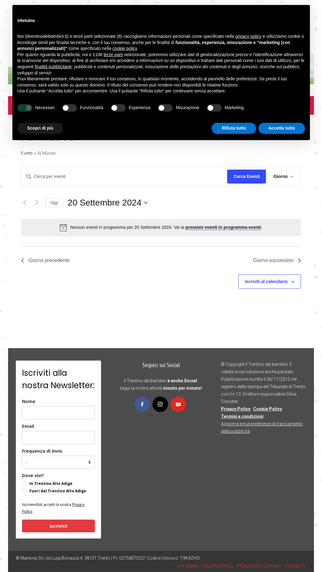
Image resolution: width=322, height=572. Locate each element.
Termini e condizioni (242, 416)
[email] (58, 437)
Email (28, 426)
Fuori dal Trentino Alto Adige (57, 491)
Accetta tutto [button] (281, 128)
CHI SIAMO (187, 566)
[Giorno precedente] (25, 202)
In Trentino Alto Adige (51, 483)
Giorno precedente (45, 260)
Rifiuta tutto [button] (234, 128)
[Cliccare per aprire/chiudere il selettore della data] (107, 203)
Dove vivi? (33, 475)
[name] (58, 412)
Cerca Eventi (246, 176)
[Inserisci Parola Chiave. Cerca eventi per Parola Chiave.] (124, 176)
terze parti (113, 54)
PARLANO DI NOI (217, 566)
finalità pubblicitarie (53, 66)
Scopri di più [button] (40, 128)
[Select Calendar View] (283, 176)
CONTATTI (294, 566)
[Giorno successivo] (37, 202)
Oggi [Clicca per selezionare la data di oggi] (54, 203)
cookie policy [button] (124, 48)
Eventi (27, 153)
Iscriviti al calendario (266, 281)
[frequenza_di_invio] (58, 462)
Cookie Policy (267, 408)
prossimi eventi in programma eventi (223, 227)
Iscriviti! (58, 526)
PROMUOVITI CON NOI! (258, 566)
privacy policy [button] (249, 36)
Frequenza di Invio (42, 451)
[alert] (166, 227)
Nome (28, 401)
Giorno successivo (277, 260)
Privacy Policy (235, 408)
